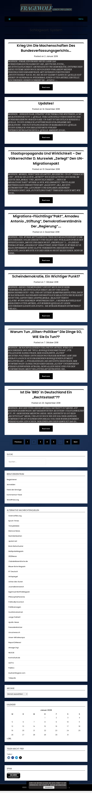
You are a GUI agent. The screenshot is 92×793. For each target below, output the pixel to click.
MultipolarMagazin (15, 551)
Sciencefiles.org (15, 516)
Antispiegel (13, 576)
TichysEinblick (13, 526)
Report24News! (14, 642)
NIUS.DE (11, 652)
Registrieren (12, 479)
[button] (8, 757)
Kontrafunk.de (14, 657)
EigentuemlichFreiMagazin (19, 592)
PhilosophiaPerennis (16, 597)
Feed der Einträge (14, 489)
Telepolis (12, 678)
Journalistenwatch (16, 586)
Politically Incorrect (16, 602)
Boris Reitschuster (15, 546)
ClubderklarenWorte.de (18, 561)
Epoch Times (13, 521)
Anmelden (11, 484)
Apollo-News (13, 622)
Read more (46, 87)
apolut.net (12, 541)
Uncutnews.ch (14, 632)
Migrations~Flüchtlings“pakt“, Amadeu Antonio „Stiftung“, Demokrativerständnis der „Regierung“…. (46, 221)
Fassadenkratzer (15, 627)
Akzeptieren (49, 787)
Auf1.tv (11, 663)
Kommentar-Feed (14, 495)
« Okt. (9, 738)
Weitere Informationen (58, 785)
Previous (18, 442)
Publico (11, 668)
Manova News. (14, 531)
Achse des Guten (15, 581)
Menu (81, 19)
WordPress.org (13, 500)
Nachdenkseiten (15, 536)
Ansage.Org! (13, 647)
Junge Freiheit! (14, 617)
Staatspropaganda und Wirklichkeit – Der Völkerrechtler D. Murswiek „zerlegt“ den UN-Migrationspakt (46, 158)
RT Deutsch (13, 571)
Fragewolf (36, 8)
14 (67, 442)
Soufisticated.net (15, 612)
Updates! (46, 103)
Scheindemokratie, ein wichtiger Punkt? (46, 276)
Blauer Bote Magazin (16, 566)
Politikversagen (14, 607)
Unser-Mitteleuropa (16, 637)
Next (76, 442)
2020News (12, 556)
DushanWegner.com (16, 673)
